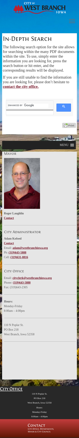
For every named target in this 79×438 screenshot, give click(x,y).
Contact (9, 218)
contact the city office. (21, 87)
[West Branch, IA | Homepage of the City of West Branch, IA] (39, 8)
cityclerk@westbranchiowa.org (32, 278)
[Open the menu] (72, 21)
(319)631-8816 (19, 257)
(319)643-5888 (17, 252)
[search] (28, 105)
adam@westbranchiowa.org (30, 247)
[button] (64, 145)
